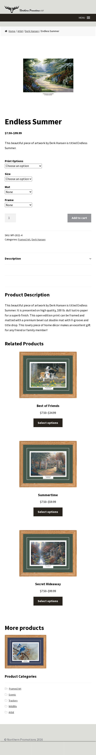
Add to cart (79, 218)
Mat (7, 187)
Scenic (12, 694)
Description (13, 258)
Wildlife (13, 706)
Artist (20, 31)
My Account (16, 748)
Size (8, 174)
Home (12, 31)
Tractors (13, 700)
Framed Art (24, 239)
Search (48, 748)
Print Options (14, 161)
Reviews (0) (13, 281)
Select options (48, 423)
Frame (9, 200)
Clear (43, 205)
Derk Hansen (32, 31)
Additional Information (21, 270)
